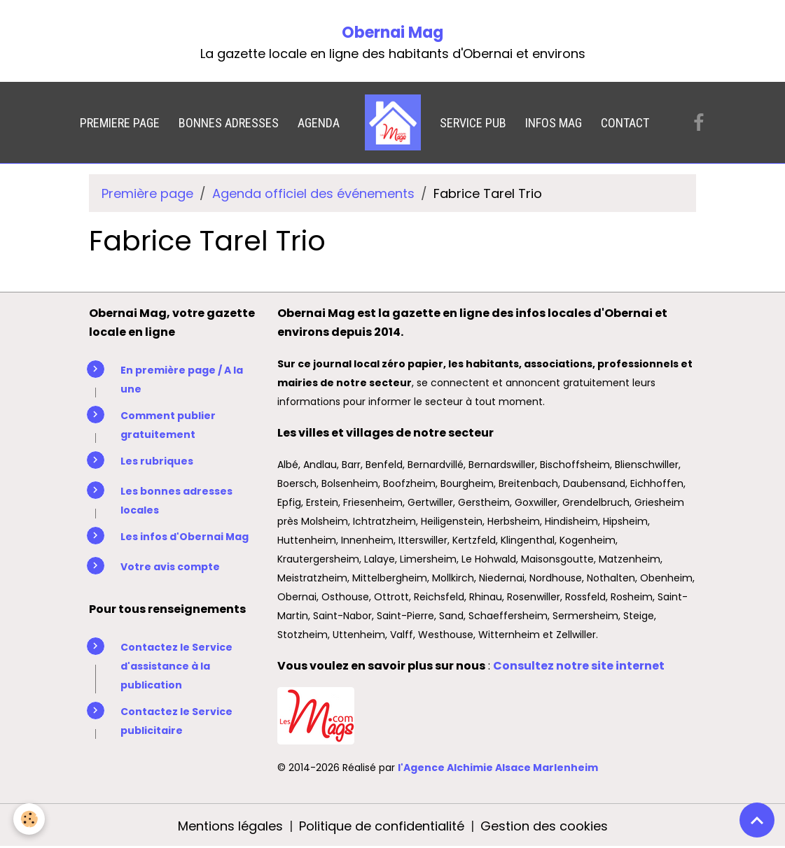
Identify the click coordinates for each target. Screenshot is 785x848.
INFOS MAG (553, 122)
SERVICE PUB (473, 122)
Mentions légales (230, 826)
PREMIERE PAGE (120, 122)
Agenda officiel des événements (313, 193)
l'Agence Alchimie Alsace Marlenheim (498, 768)
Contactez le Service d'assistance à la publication (176, 666)
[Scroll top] (756, 820)
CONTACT (625, 122)
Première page (147, 193)
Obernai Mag (392, 32)
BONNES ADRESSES (229, 122)
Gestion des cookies (544, 826)
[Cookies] (30, 819)
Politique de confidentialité (381, 826)
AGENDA (319, 122)
